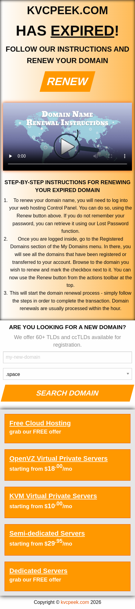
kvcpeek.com (75, 602)
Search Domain (67, 393)
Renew (68, 81)
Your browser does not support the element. (67, 137)
